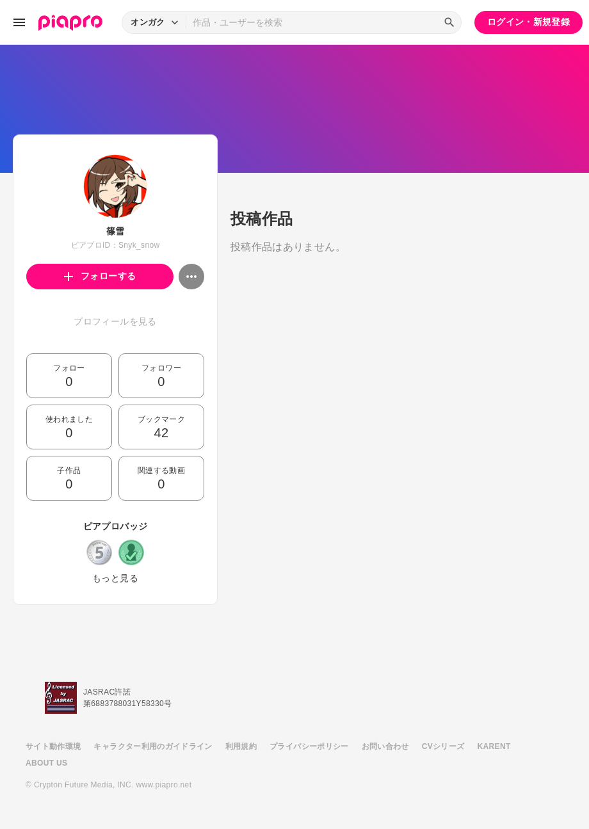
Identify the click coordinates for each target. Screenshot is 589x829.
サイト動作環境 (53, 746)
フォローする (100, 276)
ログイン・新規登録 (528, 22)
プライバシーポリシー (309, 746)
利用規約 (241, 746)
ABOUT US (46, 763)
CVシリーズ (443, 746)
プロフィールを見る (115, 321)
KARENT (494, 746)
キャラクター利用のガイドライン (152, 746)
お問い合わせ (385, 746)
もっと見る (115, 578)
